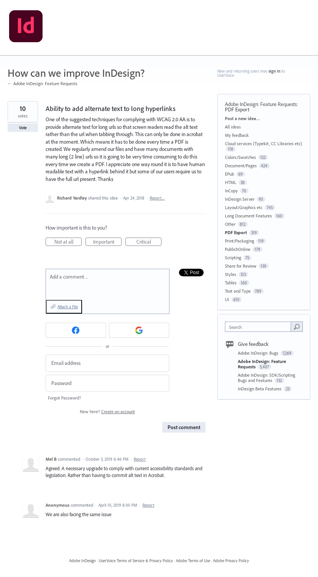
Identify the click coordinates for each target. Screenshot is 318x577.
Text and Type (238, 291)
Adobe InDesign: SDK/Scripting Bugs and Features (266, 377)
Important (107, 242)
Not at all (68, 242)
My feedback (237, 135)
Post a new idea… (242, 118)
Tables (231, 282)
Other (230, 224)
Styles (230, 274)
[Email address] (107, 363)
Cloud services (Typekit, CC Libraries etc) (263, 143)
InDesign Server (240, 199)
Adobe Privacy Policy (231, 560)
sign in (274, 71)
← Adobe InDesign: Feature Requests (43, 83)
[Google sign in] (139, 330)
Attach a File (67, 306)
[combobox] (260, 327)
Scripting (233, 257)
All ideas (233, 127)
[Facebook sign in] (76, 330)
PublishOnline (237, 249)
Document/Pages (241, 165)
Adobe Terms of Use (193, 560)
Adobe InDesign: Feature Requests (261, 104)
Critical (149, 242)
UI (227, 299)
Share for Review (240, 266)
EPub (229, 174)
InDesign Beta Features (260, 389)
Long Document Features (248, 216)
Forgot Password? (64, 398)
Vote (23, 127)
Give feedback (253, 344)
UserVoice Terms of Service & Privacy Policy (136, 560)
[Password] (107, 383)
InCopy (231, 190)
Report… (157, 198)
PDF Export (237, 109)
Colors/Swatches (240, 157)
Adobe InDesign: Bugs (259, 353)
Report (140, 459)
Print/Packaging (239, 241)
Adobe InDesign (82, 560)
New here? (107, 411)
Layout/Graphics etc (244, 207)
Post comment (184, 427)
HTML (230, 182)
